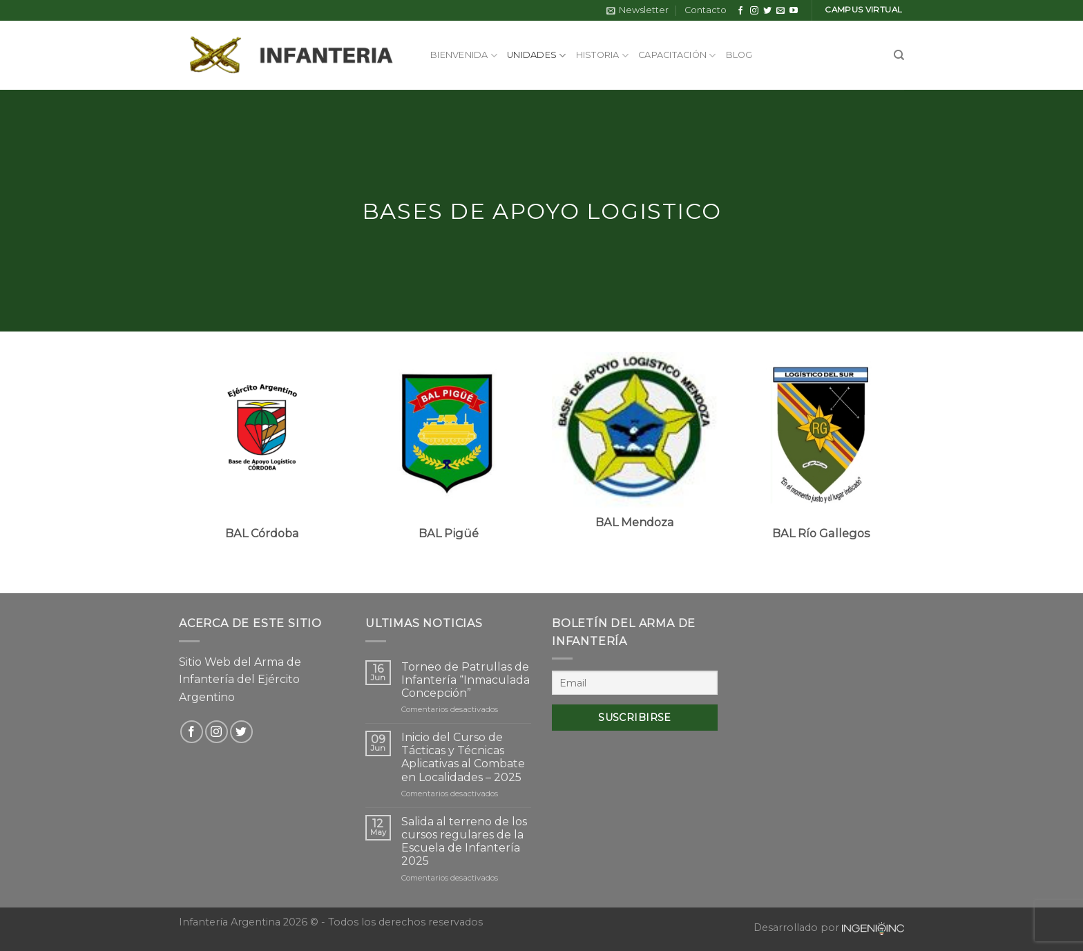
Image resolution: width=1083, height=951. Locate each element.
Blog (739, 55)
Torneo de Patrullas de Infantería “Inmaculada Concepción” (465, 680)
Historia (602, 55)
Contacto (705, 10)
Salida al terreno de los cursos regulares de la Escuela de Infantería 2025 (464, 841)
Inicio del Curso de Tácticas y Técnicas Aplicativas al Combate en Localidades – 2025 (463, 757)
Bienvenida (463, 55)
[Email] (635, 683)
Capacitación (677, 55)
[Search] (899, 55)
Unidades (536, 55)
